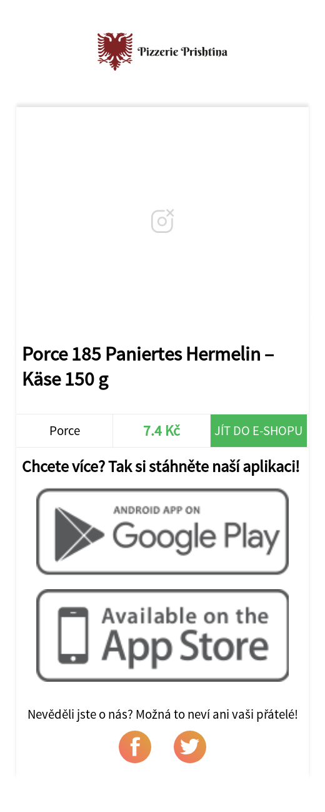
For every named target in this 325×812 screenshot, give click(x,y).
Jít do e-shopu (258, 431)
